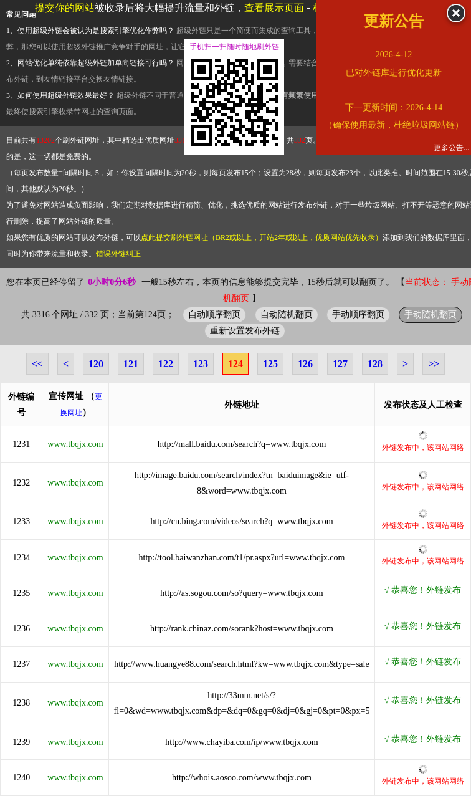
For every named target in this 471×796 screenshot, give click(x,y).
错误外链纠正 (118, 253)
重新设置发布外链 (245, 330)
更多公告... (451, 147)
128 (375, 363)
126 (305, 363)
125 (270, 363)
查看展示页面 (274, 7)
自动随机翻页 (286, 314)
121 (130, 363)
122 (165, 363)
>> (433, 363)
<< (37, 363)
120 (95, 363)
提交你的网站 (65, 7)
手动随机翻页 (430, 314)
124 (235, 363)
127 (340, 363)
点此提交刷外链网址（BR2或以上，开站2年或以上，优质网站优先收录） (262, 237)
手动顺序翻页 (358, 314)
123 (200, 363)
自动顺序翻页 (214, 314)
